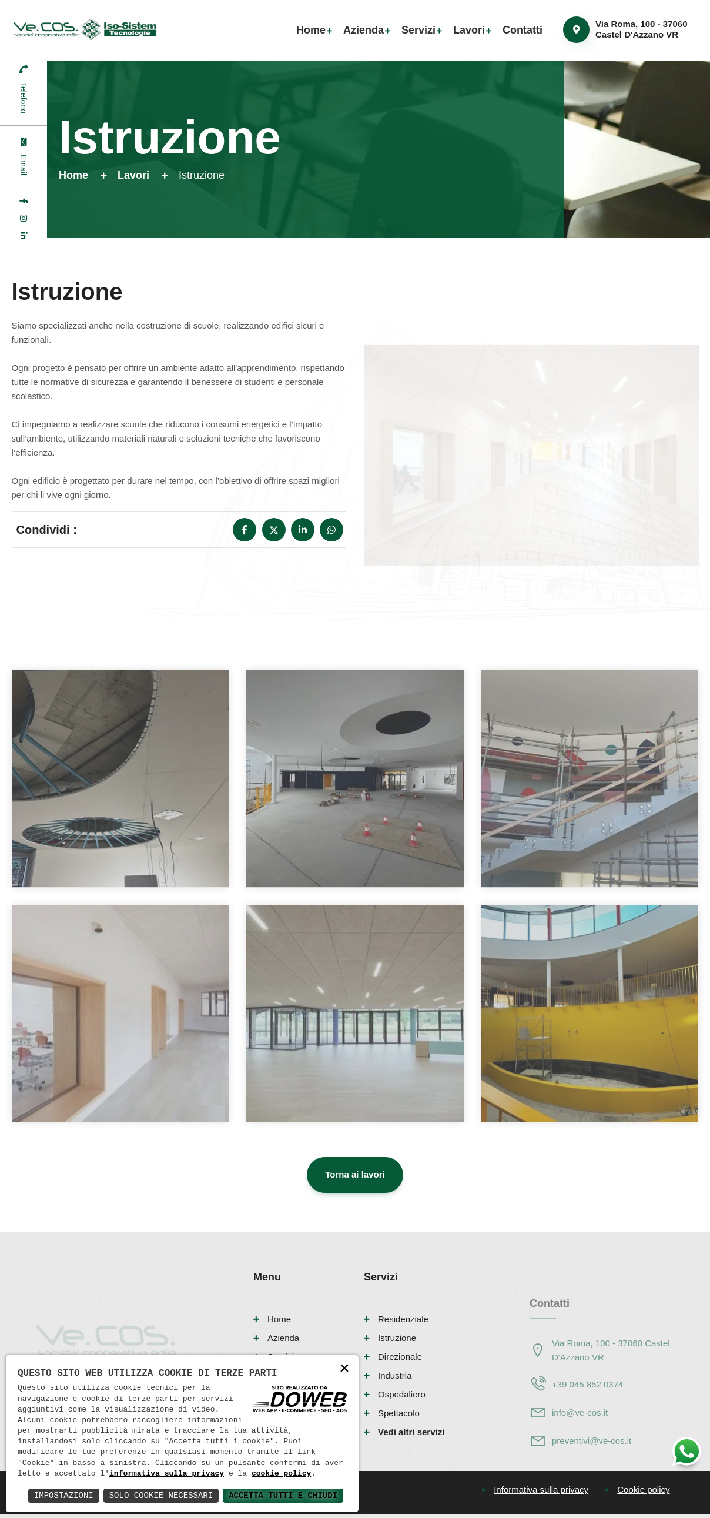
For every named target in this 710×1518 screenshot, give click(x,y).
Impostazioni (63, 1495)
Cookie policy (643, 1489)
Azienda (363, 30)
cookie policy (281, 1474)
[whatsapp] (331, 529)
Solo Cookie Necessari (161, 1495)
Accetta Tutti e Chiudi (283, 1495)
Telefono (23, 97)
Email (23, 165)
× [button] (344, 1369)
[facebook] (23, 200)
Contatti (522, 30)
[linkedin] (23, 236)
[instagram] (23, 218)
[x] (274, 529)
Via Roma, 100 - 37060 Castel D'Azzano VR (641, 29)
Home (311, 30)
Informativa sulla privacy (541, 1489)
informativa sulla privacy (166, 1474)
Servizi (418, 30)
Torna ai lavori (354, 1174)
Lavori (469, 30)
